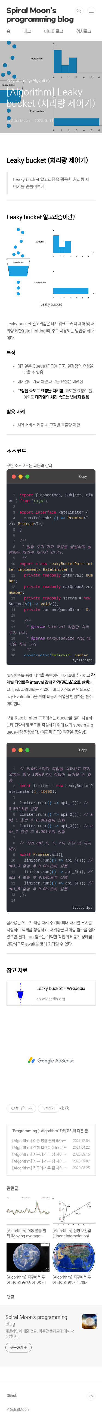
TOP (91, 1396)
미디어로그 (53, 31)
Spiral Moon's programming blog (40, 11)
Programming (25, 1131)
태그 (27, 31)
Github (12, 1396)
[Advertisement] (51, 1060)
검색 (79, 11)
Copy (83, 476)
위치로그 (83, 31)
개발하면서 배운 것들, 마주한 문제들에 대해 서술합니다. (39, 1334)
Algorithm (49, 1131)
